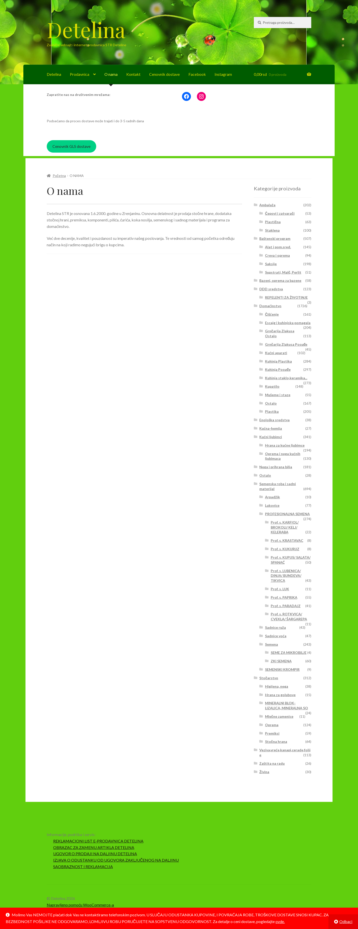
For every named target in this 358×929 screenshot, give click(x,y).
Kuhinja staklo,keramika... (286, 378)
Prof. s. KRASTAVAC (287, 540)
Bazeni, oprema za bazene (280, 280)
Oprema (271, 725)
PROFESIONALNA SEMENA (287, 514)
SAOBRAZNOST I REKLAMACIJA (83, 866)
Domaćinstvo (270, 306)
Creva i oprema (277, 255)
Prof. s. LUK (280, 589)
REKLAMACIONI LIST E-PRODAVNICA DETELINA (98, 841)
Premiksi (272, 733)
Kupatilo (272, 386)
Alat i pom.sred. (278, 247)
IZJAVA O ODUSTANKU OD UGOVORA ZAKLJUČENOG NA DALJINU (116, 860)
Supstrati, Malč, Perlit (283, 272)
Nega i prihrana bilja (275, 467)
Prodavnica (79, 74)
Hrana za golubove (280, 695)
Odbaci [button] (345, 921)
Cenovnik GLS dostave (71, 146)
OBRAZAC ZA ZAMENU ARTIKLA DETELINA (93, 847)
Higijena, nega (276, 686)
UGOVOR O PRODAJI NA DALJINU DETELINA (95, 853)
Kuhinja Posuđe (278, 369)
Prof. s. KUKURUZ (285, 549)
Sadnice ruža (275, 627)
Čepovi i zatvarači (280, 213)
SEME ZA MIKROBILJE (289, 652)
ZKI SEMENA (281, 661)
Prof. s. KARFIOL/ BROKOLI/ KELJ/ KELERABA (285, 527)
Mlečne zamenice (279, 716)
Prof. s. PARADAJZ (286, 606)
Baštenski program (274, 238)
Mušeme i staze (277, 395)
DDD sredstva (271, 289)
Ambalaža (267, 205)
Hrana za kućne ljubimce (285, 445)
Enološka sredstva (274, 420)
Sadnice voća (275, 636)
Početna (59, 175)
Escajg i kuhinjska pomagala (288, 323)
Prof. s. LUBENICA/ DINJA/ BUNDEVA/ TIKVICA (286, 576)
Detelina (86, 29)
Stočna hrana (276, 741)
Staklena (272, 230)
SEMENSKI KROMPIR (282, 669)
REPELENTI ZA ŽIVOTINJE (286, 297)
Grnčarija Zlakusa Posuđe (286, 344)
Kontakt (133, 74)
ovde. (280, 921)
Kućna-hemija (270, 428)
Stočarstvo (268, 678)
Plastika (272, 411)
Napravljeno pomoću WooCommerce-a (80, 904)
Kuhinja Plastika (278, 361)
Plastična (273, 222)
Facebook (197, 74)
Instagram (223, 74)
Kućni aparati (276, 353)
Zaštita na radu (272, 763)
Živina (264, 772)
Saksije (271, 264)
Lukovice (272, 505)
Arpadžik (272, 497)
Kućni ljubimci (270, 437)
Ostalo (271, 403)
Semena (271, 644)
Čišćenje (272, 314)
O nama (111, 74)
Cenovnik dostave (164, 74)
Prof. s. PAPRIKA (284, 597)
